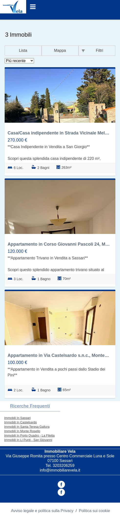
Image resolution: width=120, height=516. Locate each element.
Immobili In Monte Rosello (22, 431)
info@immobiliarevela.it (60, 470)
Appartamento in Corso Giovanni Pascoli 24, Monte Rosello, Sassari (59, 244)
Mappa (60, 50)
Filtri (99, 50)
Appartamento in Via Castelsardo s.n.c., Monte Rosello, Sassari (59, 355)
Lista (23, 50)
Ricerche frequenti (30, 406)
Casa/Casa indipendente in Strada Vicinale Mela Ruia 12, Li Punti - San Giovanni (59, 133)
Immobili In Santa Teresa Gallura (26, 426)
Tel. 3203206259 (59, 465)
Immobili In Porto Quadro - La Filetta (29, 435)
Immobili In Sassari (17, 418)
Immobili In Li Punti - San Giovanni (28, 440)
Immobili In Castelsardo (20, 422)
